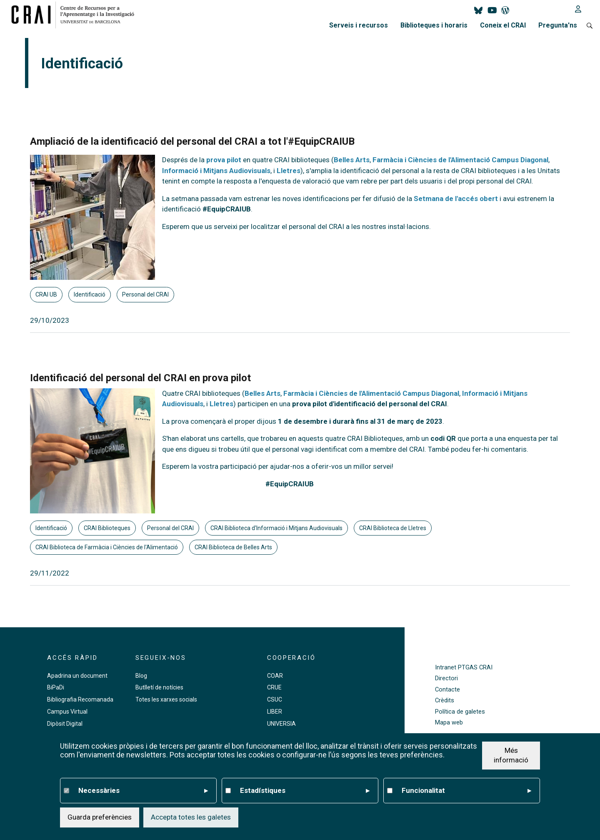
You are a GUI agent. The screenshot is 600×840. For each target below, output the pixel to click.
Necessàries (143, 791)
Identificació (89, 294)
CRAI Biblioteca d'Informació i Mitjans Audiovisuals (276, 528)
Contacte (447, 689)
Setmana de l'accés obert (456, 198)
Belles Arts (352, 160)
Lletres (288, 170)
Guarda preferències (100, 817)
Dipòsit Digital (64, 723)
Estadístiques (305, 791)
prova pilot (223, 160)
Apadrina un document (77, 675)
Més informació (511, 756)
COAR (275, 675)
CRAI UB (46, 294)
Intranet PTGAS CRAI (463, 667)
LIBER (274, 711)
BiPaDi (55, 687)
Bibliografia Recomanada (80, 699)
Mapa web (449, 722)
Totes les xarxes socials (166, 699)
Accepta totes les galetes (191, 817)
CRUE (274, 687)
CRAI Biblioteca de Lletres (392, 528)
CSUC (274, 699)
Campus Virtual (67, 711)
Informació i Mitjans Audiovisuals (216, 170)
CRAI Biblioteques (107, 528)
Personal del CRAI (145, 294)
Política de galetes (460, 711)
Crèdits (444, 700)
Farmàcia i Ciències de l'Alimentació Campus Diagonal (460, 160)
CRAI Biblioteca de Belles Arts (233, 547)
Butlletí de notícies (159, 687)
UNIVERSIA (281, 723)
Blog (141, 675)
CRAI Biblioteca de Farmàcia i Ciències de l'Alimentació (106, 547)
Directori (446, 678)
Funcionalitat (466, 791)
